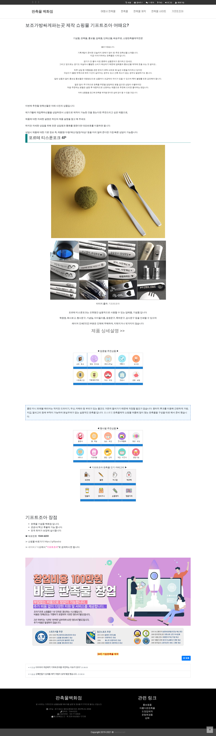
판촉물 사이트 (158, 11)
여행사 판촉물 (108, 11)
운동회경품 (147, 714)
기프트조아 (177, 11)
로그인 (168, 2)
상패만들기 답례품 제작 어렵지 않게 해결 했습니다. (56, 673)
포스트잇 (108, 412)
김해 (147, 718)
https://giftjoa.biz (53, 541)
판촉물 (124, 11)
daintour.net (119, 732)
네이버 (31, 547)
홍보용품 (147, 704)
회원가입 (179, 2)
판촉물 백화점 (42, 12)
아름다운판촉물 (147, 708)
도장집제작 (147, 711)
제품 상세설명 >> (108, 330)
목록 (186, 658)
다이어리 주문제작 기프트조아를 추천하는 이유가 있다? (58, 667)
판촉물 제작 (139, 11)
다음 (39, 547)
